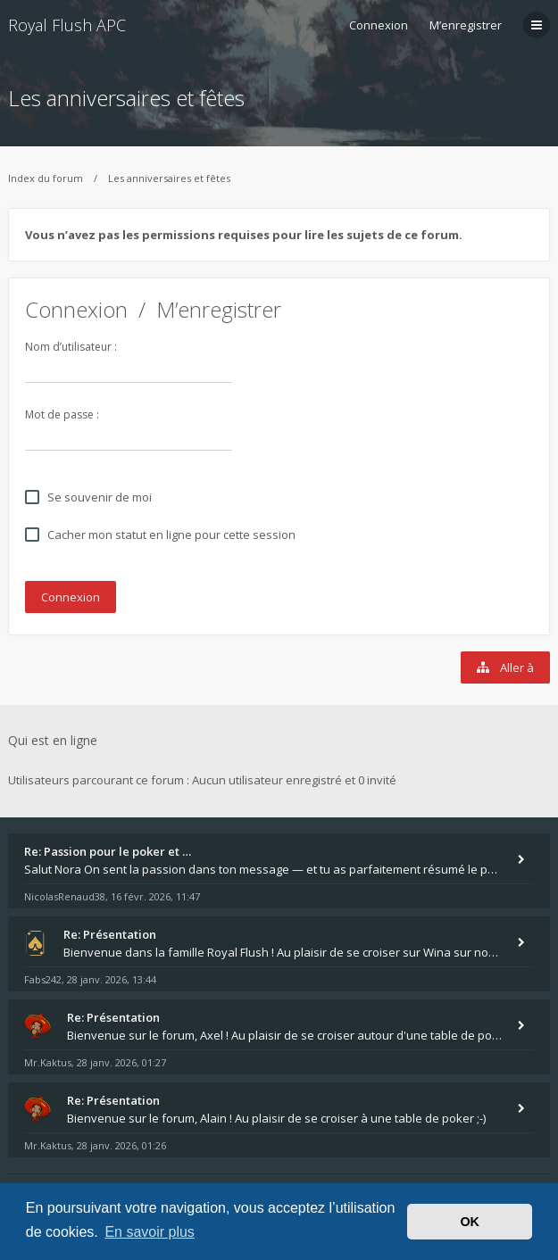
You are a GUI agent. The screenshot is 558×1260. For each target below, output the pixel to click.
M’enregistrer (465, 25)
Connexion (76, 309)
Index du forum (45, 178)
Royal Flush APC (67, 25)
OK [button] (469, 1221)
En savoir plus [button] (149, 1231)
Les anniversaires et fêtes (126, 97)
